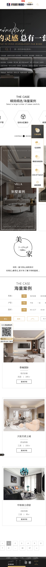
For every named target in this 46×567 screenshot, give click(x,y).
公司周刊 (20, 24)
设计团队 (18, 14)
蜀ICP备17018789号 (26, 566)
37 (30, 548)
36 (22, 548)
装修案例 (29, 4)
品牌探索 (27, 24)
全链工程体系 (27, 14)
